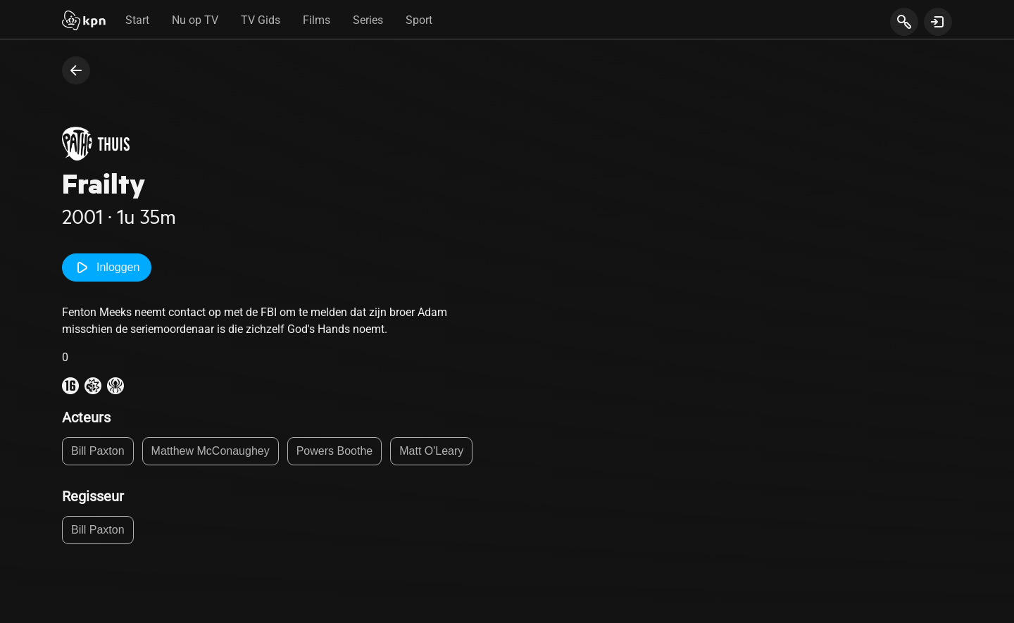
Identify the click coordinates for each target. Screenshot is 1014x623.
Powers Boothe (334, 451)
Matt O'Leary (431, 451)
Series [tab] (368, 20)
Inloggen (106, 267)
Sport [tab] (419, 20)
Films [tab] (316, 20)
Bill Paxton (98, 451)
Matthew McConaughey (210, 451)
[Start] (83, 22)
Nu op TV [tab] (195, 20)
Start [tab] (137, 20)
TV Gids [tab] (260, 20)
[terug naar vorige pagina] (76, 70)
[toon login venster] (938, 22)
